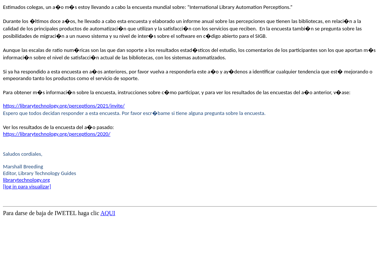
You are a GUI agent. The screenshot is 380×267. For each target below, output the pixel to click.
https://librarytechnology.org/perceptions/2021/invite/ (64, 105)
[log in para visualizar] (27, 186)
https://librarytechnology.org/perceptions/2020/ (56, 134)
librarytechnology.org (26, 180)
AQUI (107, 213)
